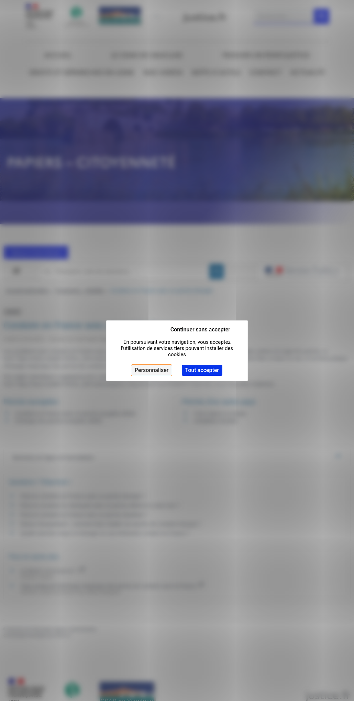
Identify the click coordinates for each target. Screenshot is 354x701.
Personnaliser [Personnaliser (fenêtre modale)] (152, 370)
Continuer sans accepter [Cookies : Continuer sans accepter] (200, 329)
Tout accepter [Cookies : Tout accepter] (202, 370)
